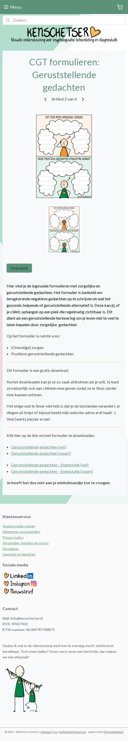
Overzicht (19, 268)
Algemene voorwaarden (22, 531)
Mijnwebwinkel (113, 731)
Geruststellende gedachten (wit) (38, 446)
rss (55, 731)
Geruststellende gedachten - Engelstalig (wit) (49, 464)
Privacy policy (13, 537)
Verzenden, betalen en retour (26, 543)
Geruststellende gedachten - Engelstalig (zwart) (52, 471)
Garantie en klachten (19, 554)
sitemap (46, 731)
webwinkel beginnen (72, 731)
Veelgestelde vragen (19, 526)
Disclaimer (11, 549)
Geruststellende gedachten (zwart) (41, 453)
